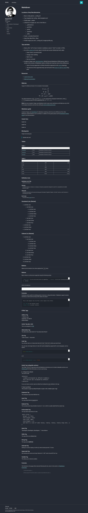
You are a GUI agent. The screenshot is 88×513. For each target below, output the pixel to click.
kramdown (35, 115)
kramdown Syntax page (27, 118)
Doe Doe (23, 159)
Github (7, 34)
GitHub (11, 508)
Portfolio (15, 2)
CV (39, 2)
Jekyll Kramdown (39, 62)
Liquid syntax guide (29, 78)
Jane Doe (24, 157)
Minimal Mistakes (32, 510)
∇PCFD (7, 2)
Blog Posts (27, 2)
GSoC (21, 2)
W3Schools (31, 381)
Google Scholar (8, 30)
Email (7, 28)
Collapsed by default (28, 384)
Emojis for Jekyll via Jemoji (61, 68)
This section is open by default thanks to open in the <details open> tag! (46, 400)
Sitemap (7, 506)
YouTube (7, 36)
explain (30, 203)
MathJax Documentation (30, 80)
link (34, 336)
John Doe (24, 155)
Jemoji (60, 66)
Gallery (34, 2)
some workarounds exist (57, 108)
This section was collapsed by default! (46, 384)
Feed (15, 508)
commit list (32, 51)
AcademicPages (22, 510)
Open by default (27, 400)
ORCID (7, 32)
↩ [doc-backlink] (53, 487)
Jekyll (18, 510)
